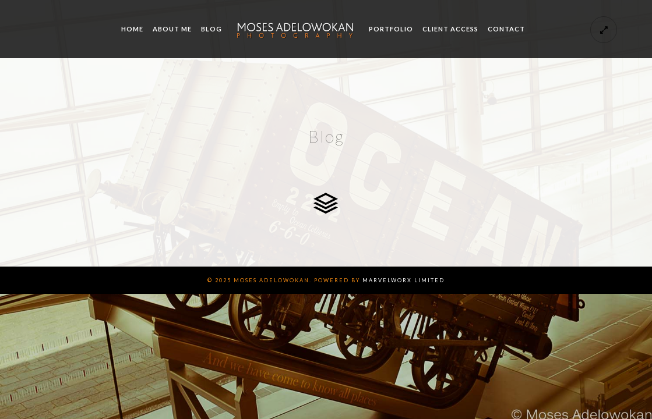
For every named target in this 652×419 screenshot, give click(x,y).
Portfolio (391, 29)
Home (132, 29)
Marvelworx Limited (403, 280)
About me (172, 29)
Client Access (450, 29)
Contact (506, 29)
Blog (211, 29)
